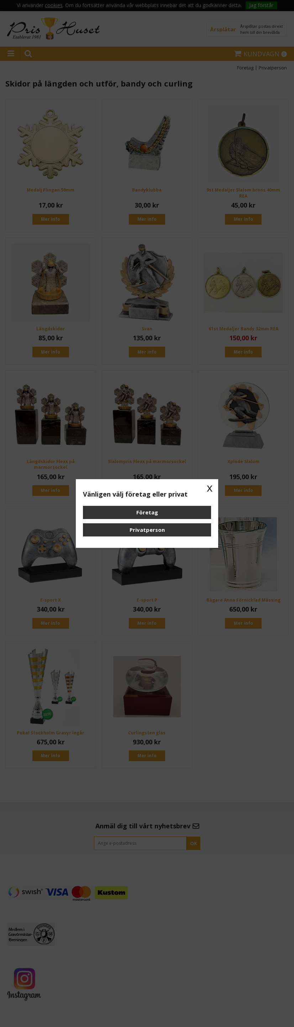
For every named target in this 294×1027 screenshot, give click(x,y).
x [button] (209, 487)
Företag (147, 512)
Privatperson (147, 529)
